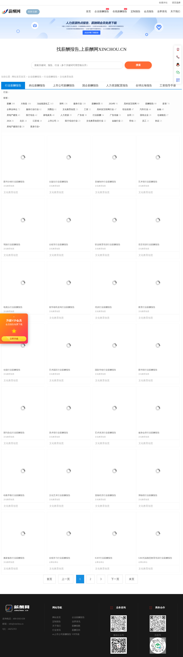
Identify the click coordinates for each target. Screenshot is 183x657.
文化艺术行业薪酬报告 (59, 495)
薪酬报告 (150, 104)
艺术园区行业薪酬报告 (59, 370)
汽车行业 (145, 109)
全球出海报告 (144, 85)
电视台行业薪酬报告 (12, 307)
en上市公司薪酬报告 (61, 634)
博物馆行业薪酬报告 (147, 495)
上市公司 (53, 121)
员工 (145, 121)
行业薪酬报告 (50, 76)
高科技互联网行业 (107, 109)
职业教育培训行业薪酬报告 (107, 244)
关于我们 (175, 11)
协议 (158, 121)
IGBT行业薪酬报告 (104, 558)
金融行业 (117, 121)
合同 (130, 115)
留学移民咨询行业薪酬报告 (61, 307)
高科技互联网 (131, 104)
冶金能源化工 (45, 104)
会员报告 (149, 11)
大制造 (26, 104)
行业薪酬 (98, 115)
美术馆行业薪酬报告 (58, 433)
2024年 (113, 104)
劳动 (132, 121)
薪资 (165, 104)
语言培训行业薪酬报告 (148, 244)
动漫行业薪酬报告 (11, 370)
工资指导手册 (168, 85)
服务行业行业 (33, 109)
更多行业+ (35, 126)
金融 (160, 109)
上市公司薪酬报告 (64, 85)
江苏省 (37, 121)
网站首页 (56, 617)
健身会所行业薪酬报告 (148, 433)
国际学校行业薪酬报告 (105, 370)
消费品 (52, 109)
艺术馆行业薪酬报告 (147, 182)
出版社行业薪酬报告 (58, 182)
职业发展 (128, 109)
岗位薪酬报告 (37, 85)
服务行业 (79, 104)
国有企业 (145, 115)
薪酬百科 (76, 630)
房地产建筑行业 (15, 126)
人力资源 (66, 115)
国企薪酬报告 (90, 85)
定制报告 (135, 11)
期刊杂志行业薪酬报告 (14, 433)
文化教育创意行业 (96, 121)
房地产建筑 (13, 115)
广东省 (82, 115)
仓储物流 (162, 115)
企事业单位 (13, 109)
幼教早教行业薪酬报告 (14, 495)
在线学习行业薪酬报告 (59, 558)
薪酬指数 (76, 626)
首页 (88, 11)
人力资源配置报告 (117, 85)
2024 (10, 121)
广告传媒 (115, 115)
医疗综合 (31, 115)
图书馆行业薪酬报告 (147, 370)
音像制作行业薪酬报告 (105, 182)
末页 (131, 579)
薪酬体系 (97, 104)
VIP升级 (76, 634)
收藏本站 (163, 3)
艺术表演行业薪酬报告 (105, 433)
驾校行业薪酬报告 (11, 244)
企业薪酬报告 (102, 11)
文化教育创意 (66, 76)
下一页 (115, 579)
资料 (63, 104)
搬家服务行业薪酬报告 (14, 558)
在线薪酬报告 (120, 11)
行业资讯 (56, 630)
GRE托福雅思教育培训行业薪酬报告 (155, 558)
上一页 (66, 579)
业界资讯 (162, 11)
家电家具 (48, 115)
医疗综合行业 (72, 121)
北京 (23, 121)
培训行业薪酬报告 (103, 307)
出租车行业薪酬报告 (58, 244)
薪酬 (11, 104)
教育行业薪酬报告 (146, 307)
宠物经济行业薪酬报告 (105, 495)
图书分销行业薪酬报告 (14, 182)
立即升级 (14, 338)
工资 (87, 109)
